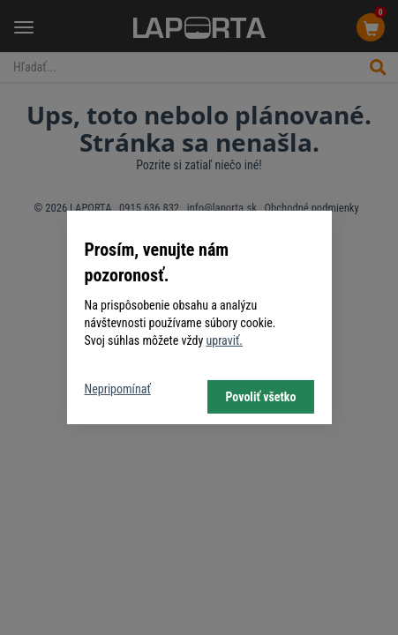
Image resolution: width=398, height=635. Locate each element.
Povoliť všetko (260, 397)
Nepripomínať (118, 389)
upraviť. (224, 340)
